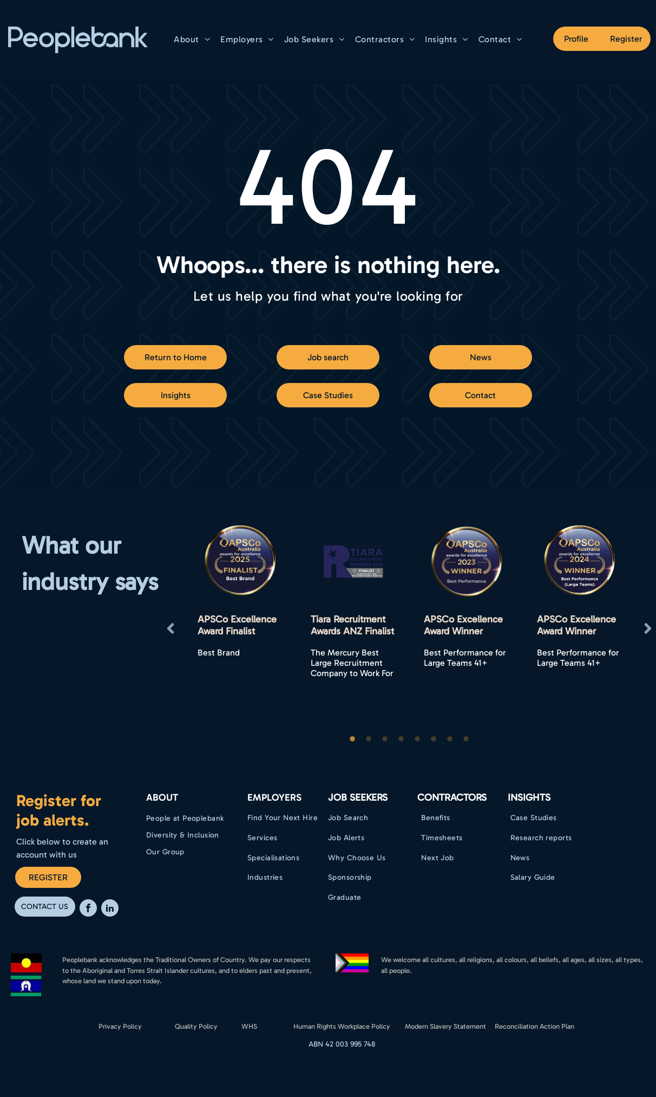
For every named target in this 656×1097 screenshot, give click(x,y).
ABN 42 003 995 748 (342, 1044)
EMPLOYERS (274, 797)
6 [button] (433, 739)
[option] (240, 628)
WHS (249, 1026)
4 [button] (401, 739)
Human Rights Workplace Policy (341, 1026)
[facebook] (88, 909)
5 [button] (417, 739)
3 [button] (384, 739)
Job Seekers (358, 797)
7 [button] (449, 739)
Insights (529, 797)
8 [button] (466, 739)
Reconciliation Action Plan (534, 1026)
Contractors (452, 797)
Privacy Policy (120, 1026)
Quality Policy (196, 1026)
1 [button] (352, 739)
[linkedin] (110, 909)
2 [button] (368, 739)
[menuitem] (193, 39)
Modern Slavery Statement (445, 1026)
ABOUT (162, 797)
